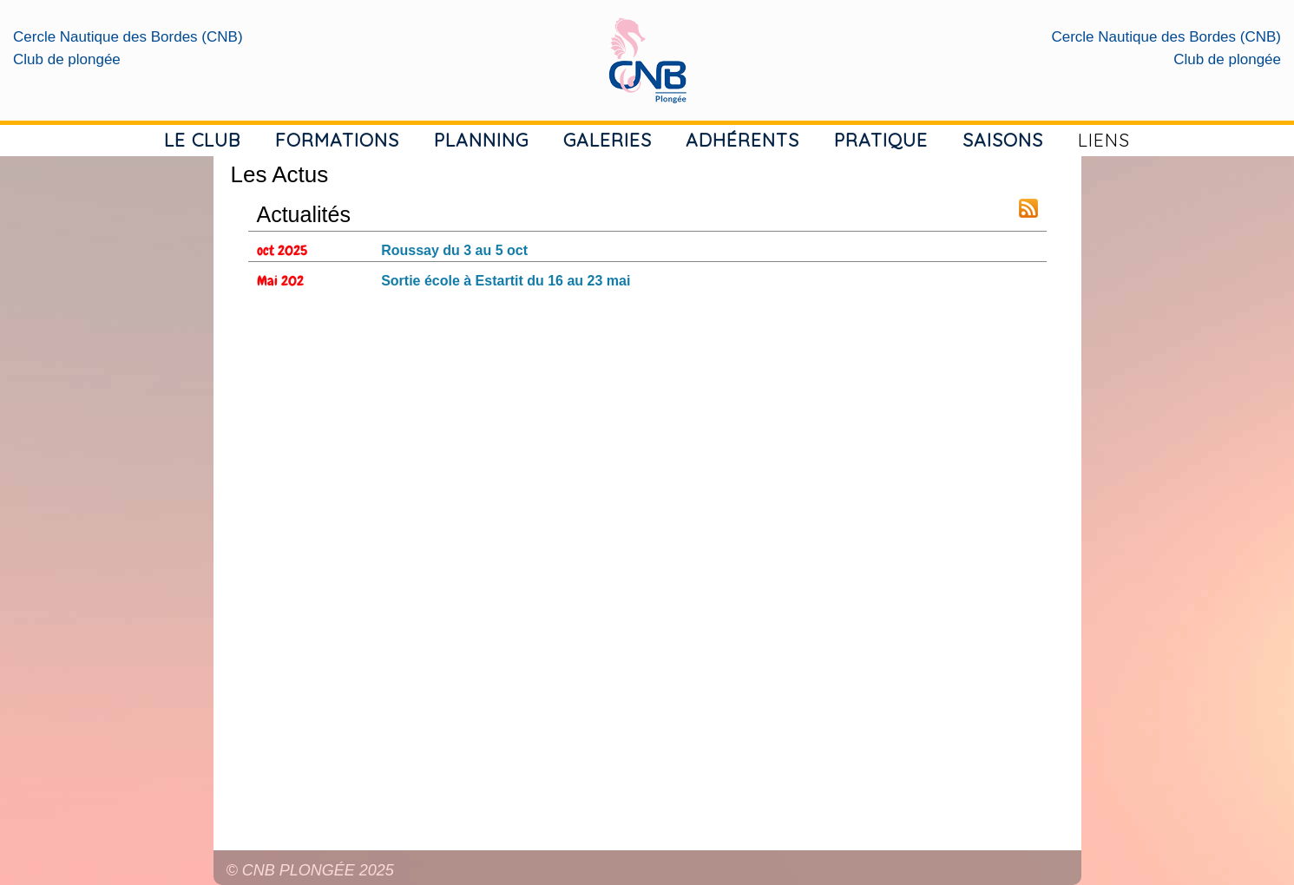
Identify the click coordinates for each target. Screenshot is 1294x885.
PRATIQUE (881, 139)
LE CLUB (202, 139)
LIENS (1104, 139)
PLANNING (481, 139)
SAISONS (1002, 139)
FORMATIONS (337, 139)
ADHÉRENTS (742, 139)
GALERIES (607, 139)
